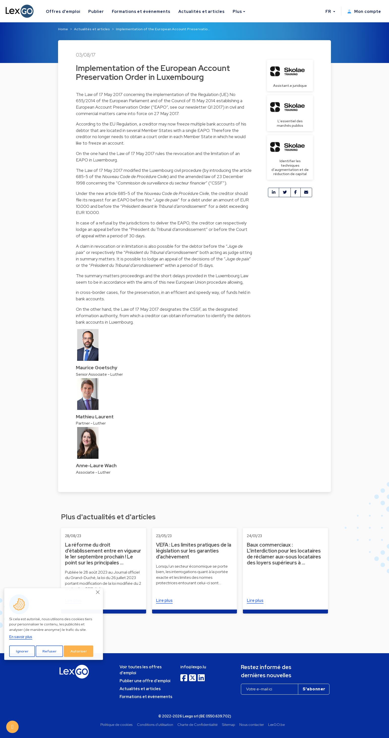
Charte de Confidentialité (197, 724)
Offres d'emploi (63, 11)
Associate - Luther (93, 472)
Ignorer (22, 651)
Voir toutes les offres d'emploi (141, 670)
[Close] (98, 592)
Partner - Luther (91, 423)
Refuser (49, 651)
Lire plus (164, 600)
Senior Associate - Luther (99, 374)
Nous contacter (251, 724)
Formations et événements (141, 11)
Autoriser (78, 651)
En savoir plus (20, 636)
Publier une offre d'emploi (145, 680)
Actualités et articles (201, 11)
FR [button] (328, 11)
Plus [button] (237, 11)
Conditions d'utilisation (155, 724)
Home (63, 29)
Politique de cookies (116, 724)
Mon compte (364, 11)
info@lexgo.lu (193, 667)
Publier (96, 11)
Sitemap (228, 724)
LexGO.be (276, 724)
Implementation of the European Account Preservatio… (163, 29)
